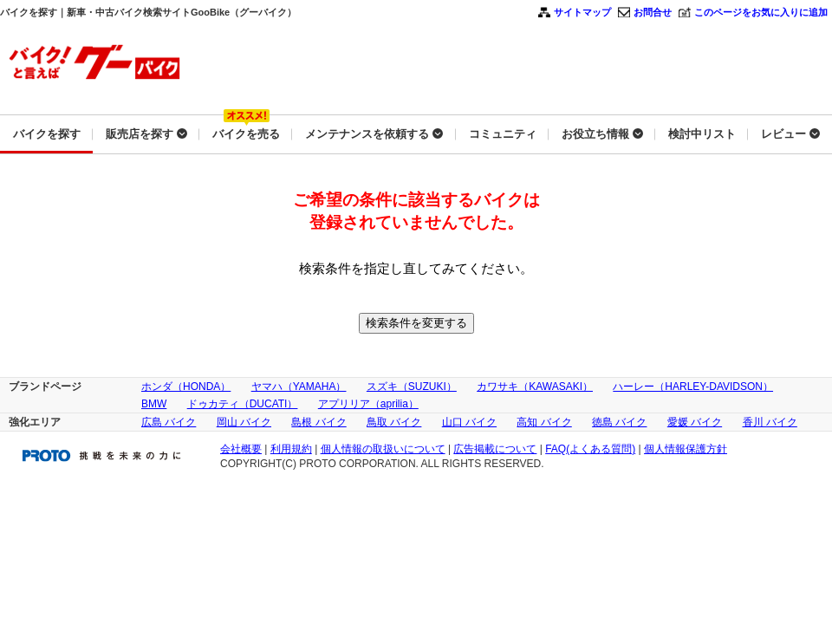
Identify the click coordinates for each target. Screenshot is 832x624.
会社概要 (241, 449)
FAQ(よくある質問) (590, 449)
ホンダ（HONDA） (186, 386)
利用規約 (291, 449)
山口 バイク (469, 422)
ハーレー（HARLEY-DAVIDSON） (693, 386)
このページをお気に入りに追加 (761, 12)
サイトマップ (582, 12)
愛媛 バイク (694, 422)
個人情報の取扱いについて (383, 449)
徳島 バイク (619, 422)
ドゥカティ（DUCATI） (242, 404)
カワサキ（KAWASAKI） (535, 386)
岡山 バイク (244, 422)
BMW (153, 404)
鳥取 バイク (394, 422)
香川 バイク (770, 422)
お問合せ (653, 12)
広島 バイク (168, 422)
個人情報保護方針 (685, 449)
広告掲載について (494, 449)
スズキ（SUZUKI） (412, 386)
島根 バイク (318, 422)
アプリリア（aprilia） (368, 404)
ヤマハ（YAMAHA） (299, 386)
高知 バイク (544, 422)
